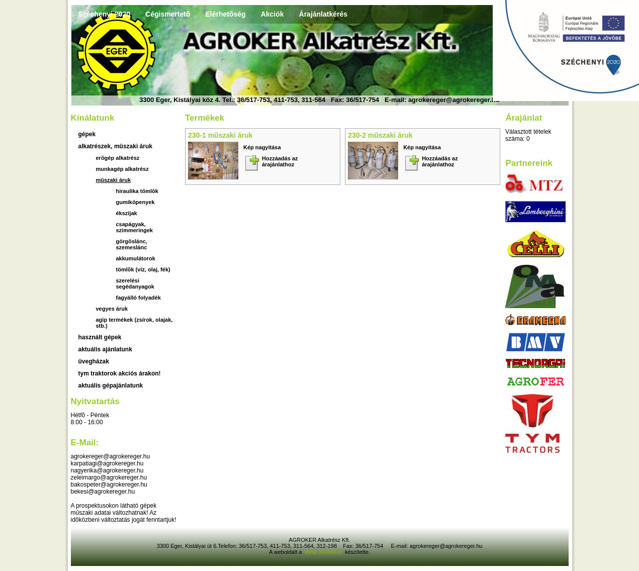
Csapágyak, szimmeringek (134, 227)
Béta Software (323, 552)
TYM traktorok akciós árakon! (119, 373)
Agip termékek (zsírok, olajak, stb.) (134, 323)
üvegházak (93, 361)
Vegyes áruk (112, 309)
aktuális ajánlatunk (105, 349)
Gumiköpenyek (135, 202)
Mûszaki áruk (113, 180)
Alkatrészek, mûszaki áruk (115, 146)
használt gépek (100, 337)
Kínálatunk (93, 118)
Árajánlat (523, 118)
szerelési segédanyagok (135, 283)
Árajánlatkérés (323, 14)
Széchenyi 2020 (104, 14)
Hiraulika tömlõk (137, 191)
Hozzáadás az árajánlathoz (280, 161)
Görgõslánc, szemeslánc (131, 244)
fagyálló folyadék (138, 298)
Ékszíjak (126, 213)
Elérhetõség (225, 14)
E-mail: (85, 442)
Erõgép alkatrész (118, 158)
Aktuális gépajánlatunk (110, 385)
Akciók (272, 14)
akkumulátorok (135, 258)
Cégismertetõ (167, 14)
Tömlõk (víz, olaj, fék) (143, 269)
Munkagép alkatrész (122, 169)
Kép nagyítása (262, 147)
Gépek (87, 134)
